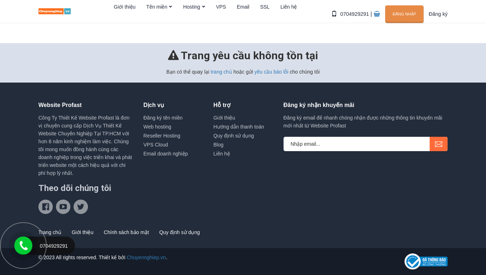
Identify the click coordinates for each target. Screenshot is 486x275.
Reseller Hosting (162, 136)
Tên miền (157, 22)
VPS (221, 22)
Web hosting (158, 127)
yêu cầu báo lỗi (271, 72)
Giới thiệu (125, 22)
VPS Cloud (156, 145)
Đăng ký (438, 22)
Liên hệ (288, 22)
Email (243, 22)
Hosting (191, 22)
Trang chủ (49, 232)
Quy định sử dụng (234, 136)
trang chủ (221, 72)
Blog (219, 145)
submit (439, 144)
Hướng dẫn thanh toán (239, 127)
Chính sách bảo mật (126, 232)
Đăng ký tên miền (163, 118)
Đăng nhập (405, 22)
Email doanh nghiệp (166, 154)
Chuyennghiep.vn (146, 257)
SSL (265, 22)
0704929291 (357, 22)
